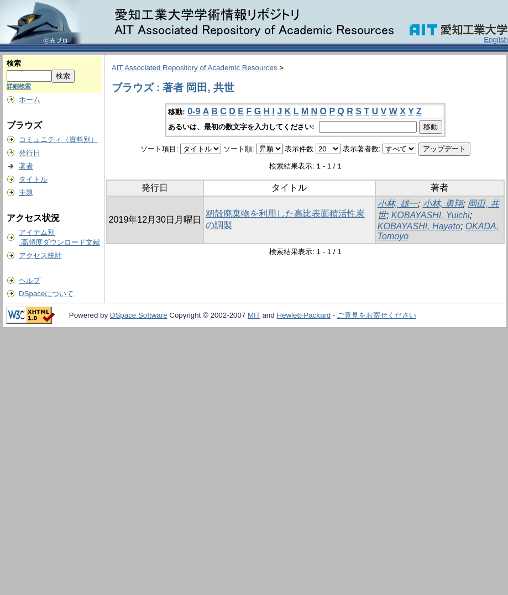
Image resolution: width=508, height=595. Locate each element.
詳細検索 (19, 86)
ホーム (29, 100)
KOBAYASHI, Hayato (419, 226)
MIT (254, 315)
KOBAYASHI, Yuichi (430, 215)
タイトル (33, 179)
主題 (26, 192)
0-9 (193, 111)
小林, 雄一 (398, 203)
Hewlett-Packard (303, 315)
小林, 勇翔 (443, 203)
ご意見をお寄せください (376, 315)
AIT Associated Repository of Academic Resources (194, 68)
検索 (14, 63)
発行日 (29, 153)
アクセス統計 (40, 255)
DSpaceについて (46, 293)
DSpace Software (138, 315)
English (496, 39)
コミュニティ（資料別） (58, 139)
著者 (26, 166)
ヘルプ (29, 280)
